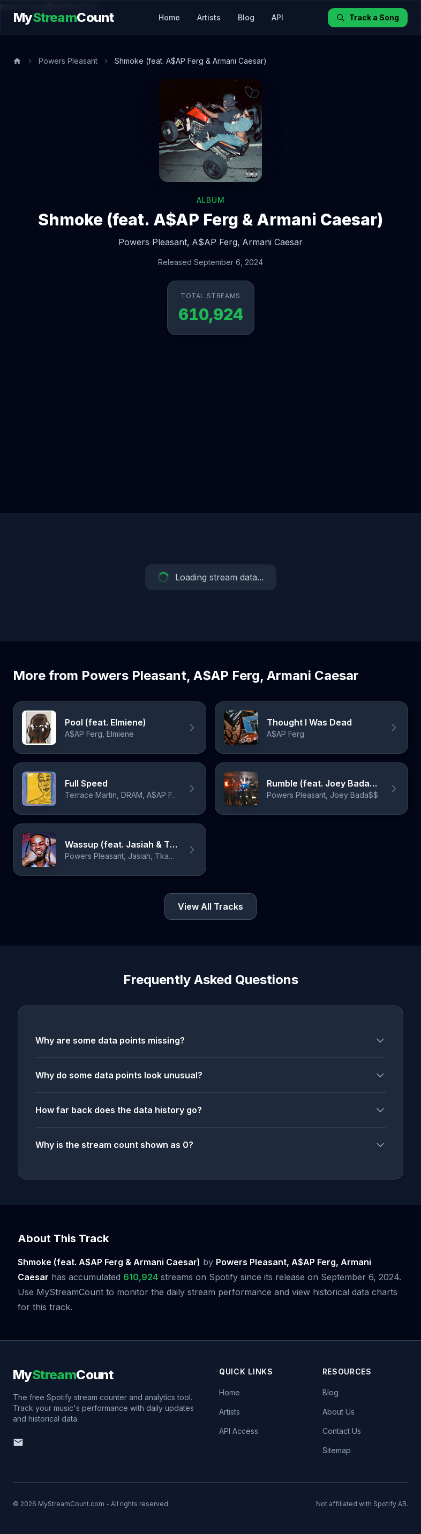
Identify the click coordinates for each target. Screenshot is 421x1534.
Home (169, 17)
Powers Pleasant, (154, 242)
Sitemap (336, 1450)
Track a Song (367, 17)
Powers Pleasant (68, 60)
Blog (246, 17)
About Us (338, 1411)
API (277, 17)
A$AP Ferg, (216, 242)
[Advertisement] (210, 433)
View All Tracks (210, 906)
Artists (209, 17)
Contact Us (341, 1430)
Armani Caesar (272, 242)
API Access (238, 1430)
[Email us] (18, 1442)
